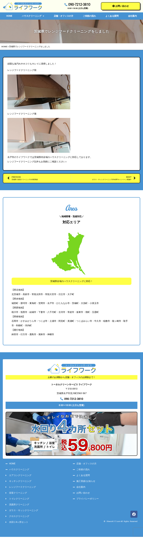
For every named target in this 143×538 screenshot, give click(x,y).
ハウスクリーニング (33, 16)
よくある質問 (111, 16)
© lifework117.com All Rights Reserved (120, 522)
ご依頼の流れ (89, 16)
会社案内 (132, 16)
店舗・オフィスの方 (63, 16)
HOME (9, 16)
